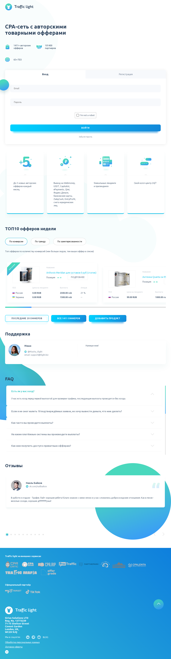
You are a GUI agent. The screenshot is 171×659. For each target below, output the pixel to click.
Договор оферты (14, 645)
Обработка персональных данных (22, 641)
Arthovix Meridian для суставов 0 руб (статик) (71, 272)
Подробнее (78, 277)
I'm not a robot (87, 115)
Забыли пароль (85, 137)
